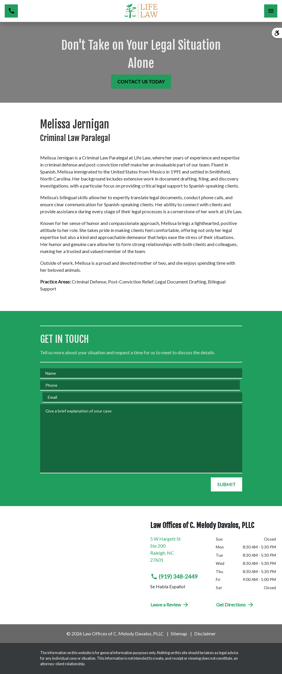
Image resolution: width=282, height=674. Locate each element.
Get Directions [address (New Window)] (235, 604)
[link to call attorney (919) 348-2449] (11, 11)
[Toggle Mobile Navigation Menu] (270, 11)
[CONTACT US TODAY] (141, 82)
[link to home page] (141, 11)
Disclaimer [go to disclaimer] (205, 633)
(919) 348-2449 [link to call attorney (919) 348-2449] (174, 576)
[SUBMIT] (226, 484)
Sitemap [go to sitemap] (179, 633)
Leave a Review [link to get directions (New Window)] (170, 604)
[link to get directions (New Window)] (178, 551)
